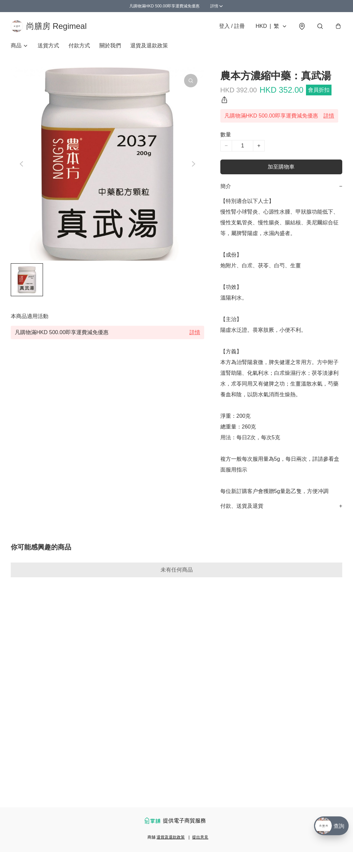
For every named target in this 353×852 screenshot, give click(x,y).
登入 (232, 26)
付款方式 (79, 45)
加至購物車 (281, 167)
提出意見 (200, 837)
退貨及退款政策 (149, 45)
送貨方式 (48, 45)
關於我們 (110, 45)
